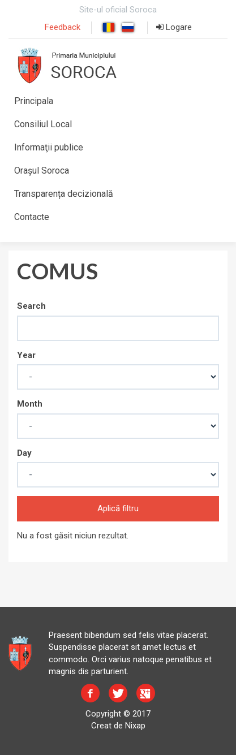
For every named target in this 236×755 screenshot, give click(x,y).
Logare (174, 27)
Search (31, 306)
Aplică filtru (118, 508)
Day (24, 453)
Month (29, 404)
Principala (33, 101)
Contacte (31, 217)
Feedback (62, 27)
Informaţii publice (48, 147)
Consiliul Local (43, 124)
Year (26, 355)
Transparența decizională (63, 193)
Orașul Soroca (41, 170)
